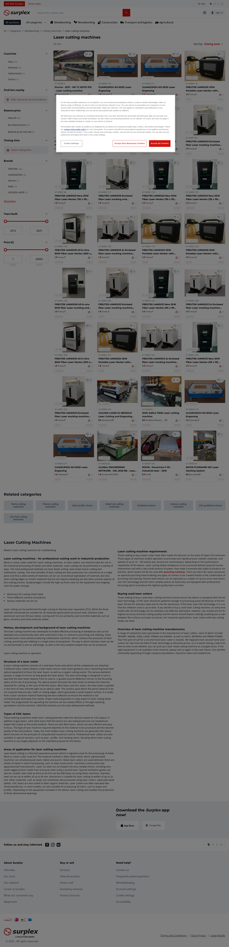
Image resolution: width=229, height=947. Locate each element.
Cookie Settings (71, 143)
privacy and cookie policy (75, 129)
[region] (115, 123)
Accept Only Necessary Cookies (129, 143)
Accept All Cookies (160, 143)
